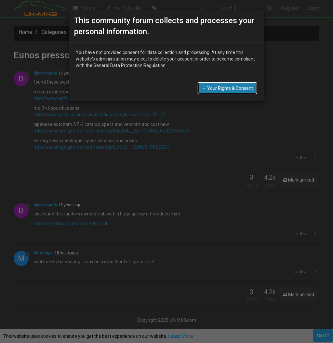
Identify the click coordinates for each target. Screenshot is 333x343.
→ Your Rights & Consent (227, 87)
